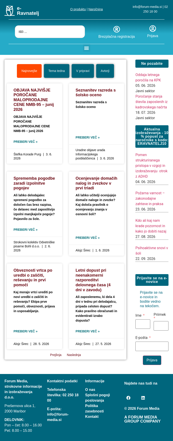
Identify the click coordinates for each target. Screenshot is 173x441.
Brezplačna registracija (116, 36)
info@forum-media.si (147, 7)
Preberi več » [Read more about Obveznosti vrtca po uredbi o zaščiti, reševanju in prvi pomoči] (26, 331)
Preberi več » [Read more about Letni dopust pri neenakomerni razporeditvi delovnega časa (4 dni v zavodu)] (88, 331)
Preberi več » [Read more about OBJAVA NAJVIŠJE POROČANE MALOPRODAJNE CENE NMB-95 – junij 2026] (26, 141)
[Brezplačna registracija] (116, 29)
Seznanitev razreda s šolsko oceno (96, 92)
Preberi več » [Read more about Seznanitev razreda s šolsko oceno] (88, 137)
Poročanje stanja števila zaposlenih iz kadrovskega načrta (151, 101)
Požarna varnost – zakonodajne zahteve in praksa (150, 198)
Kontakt (92, 416)
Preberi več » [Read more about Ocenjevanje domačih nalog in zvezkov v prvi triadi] (88, 237)
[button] (86, 48)
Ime (138, 315)
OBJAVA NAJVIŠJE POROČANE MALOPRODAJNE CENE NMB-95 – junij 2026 (34, 100)
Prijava (152, 36)
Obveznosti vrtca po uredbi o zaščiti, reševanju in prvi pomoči (33, 277)
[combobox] (50, 31)
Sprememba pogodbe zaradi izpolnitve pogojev (34, 183)
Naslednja (74, 354)
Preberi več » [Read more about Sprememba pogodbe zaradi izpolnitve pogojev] (26, 229)
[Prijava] (152, 28)
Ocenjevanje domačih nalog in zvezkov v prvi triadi (96, 183)
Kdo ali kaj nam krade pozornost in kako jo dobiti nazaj (150, 225)
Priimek (160, 314)
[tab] (29, 71)
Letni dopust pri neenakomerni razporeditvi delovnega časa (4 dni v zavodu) (93, 280)
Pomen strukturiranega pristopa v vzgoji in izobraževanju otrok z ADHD (151, 165)
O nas (90, 389)
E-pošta (141, 337)
